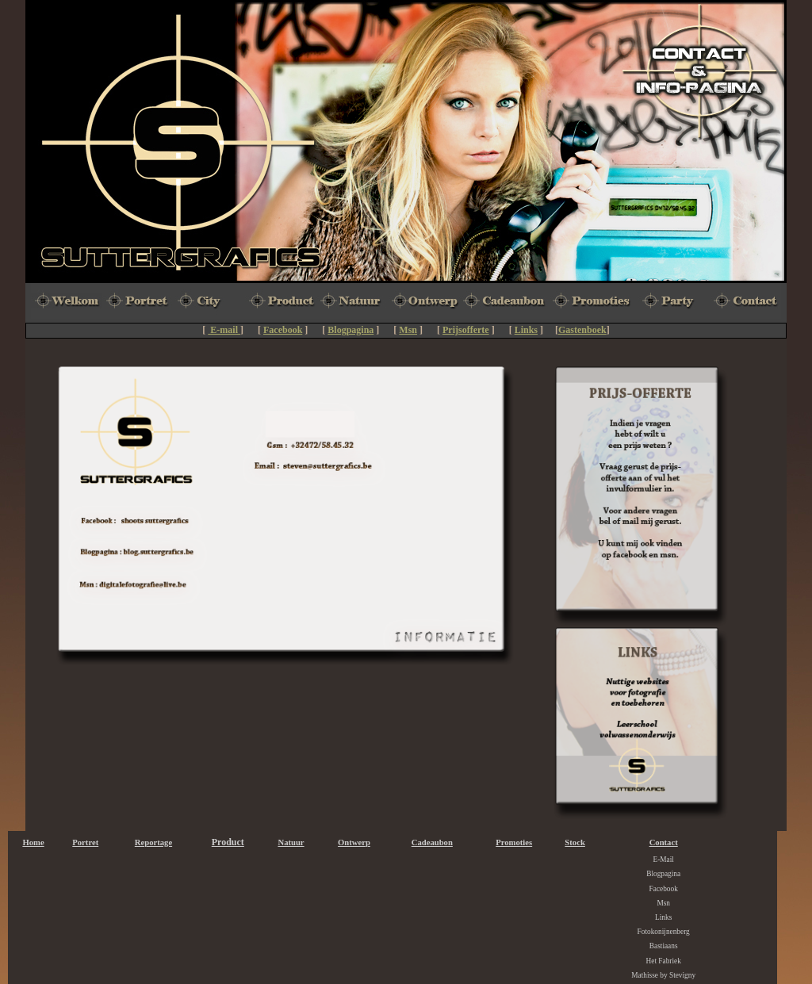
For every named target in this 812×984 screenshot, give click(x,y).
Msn (408, 329)
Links (526, 329)
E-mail (224, 329)
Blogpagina (350, 329)
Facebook (282, 329)
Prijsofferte (465, 329)
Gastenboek (582, 329)
